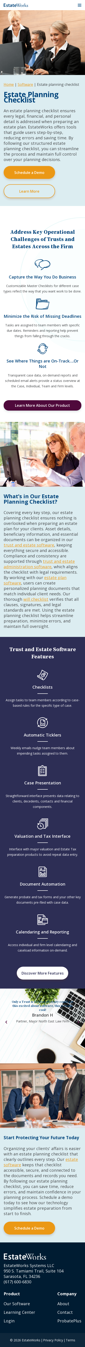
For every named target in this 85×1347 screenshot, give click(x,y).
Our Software (17, 1303)
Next (78, 1022)
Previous (6, 1022)
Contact (65, 1312)
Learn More (29, 191)
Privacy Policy (53, 1340)
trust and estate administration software (39, 564)
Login (9, 1321)
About (63, 1303)
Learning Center (19, 1312)
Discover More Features (43, 973)
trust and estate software (29, 545)
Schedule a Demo (29, 172)
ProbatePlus (69, 1321)
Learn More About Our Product (42, 405)
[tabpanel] (42, 1013)
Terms (70, 1340)
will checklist (35, 599)
